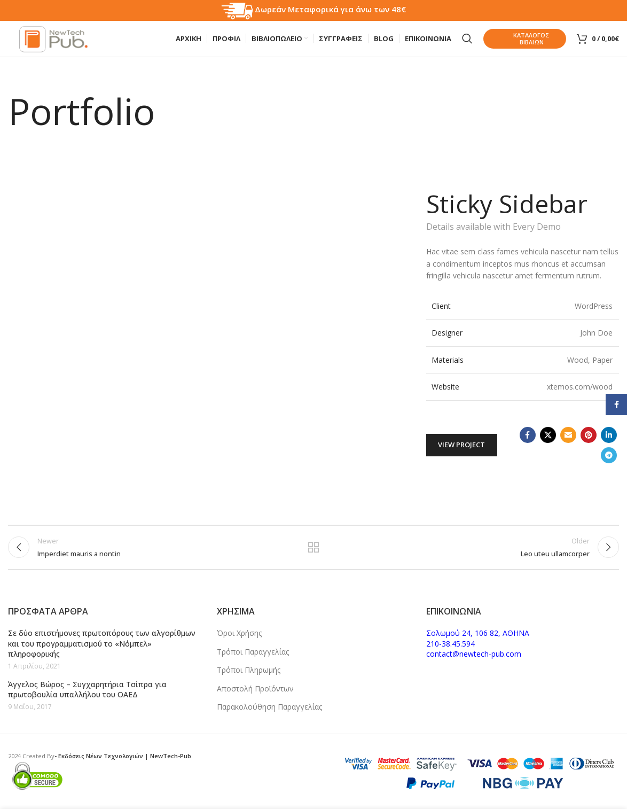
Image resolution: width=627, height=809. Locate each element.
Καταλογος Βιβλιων (519, 42)
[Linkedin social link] (609, 442)
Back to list (313, 558)
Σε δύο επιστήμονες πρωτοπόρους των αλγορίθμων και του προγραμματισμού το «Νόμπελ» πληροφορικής (101, 643)
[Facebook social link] (528, 442)
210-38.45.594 (450, 644)
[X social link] (548, 442)
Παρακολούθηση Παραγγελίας (269, 707)
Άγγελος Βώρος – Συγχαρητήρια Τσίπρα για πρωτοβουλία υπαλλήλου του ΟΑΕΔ (87, 689)
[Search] (467, 42)
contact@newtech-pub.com (473, 654)
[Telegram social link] (609, 463)
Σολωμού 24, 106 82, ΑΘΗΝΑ (477, 633)
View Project (461, 452)
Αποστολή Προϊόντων (255, 688)
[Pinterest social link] (589, 442)
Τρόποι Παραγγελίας (253, 652)
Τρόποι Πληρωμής (248, 670)
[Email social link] (568, 442)
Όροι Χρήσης (239, 633)
